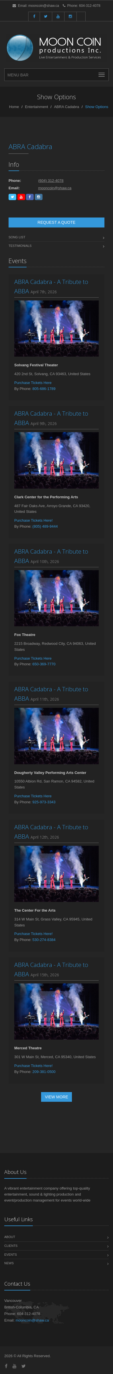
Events (10, 1254)
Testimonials (20, 245)
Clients (10, 1245)
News (9, 1263)
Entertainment (36, 107)
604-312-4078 (89, 6)
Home (14, 107)
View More (56, 1097)
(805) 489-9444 (45, 526)
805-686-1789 (44, 389)
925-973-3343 (44, 802)
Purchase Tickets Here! (33, 520)
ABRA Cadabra (66, 107)
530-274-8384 (44, 940)
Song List (17, 237)
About (9, 1237)
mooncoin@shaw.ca (43, 6)
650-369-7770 (44, 664)
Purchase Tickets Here (33, 383)
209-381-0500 (44, 1072)
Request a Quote (57, 222)
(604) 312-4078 (51, 180)
